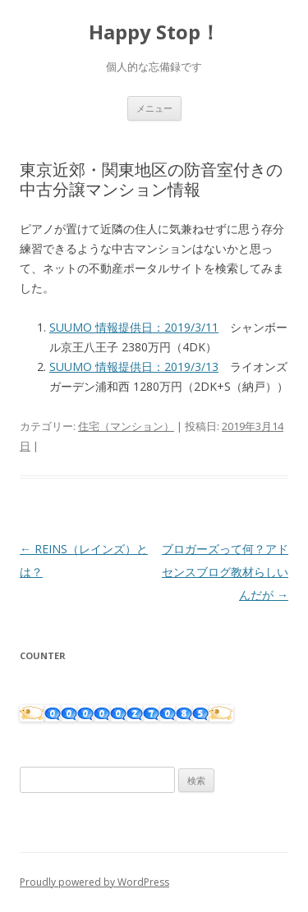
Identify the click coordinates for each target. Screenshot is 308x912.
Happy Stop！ (154, 32)
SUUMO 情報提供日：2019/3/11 (133, 327)
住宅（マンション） (126, 426)
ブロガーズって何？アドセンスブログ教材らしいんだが (225, 572)
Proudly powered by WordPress (94, 882)
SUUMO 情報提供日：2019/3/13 (133, 366)
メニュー (154, 108)
